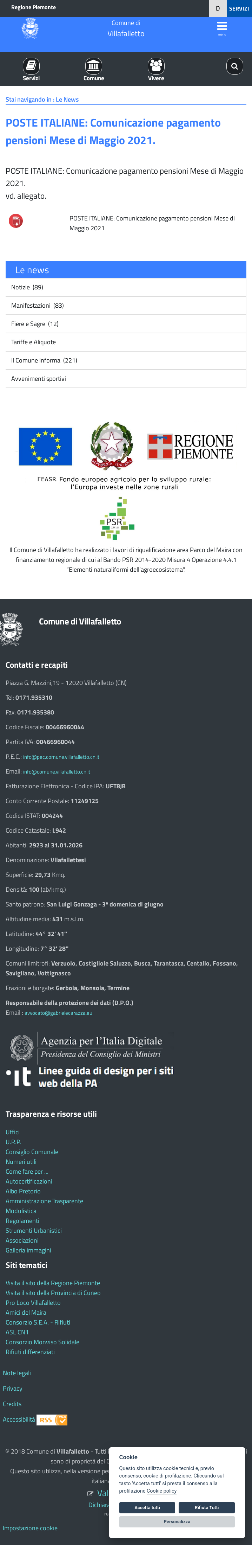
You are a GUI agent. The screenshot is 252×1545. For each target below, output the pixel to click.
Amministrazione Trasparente (44, 1201)
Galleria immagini (28, 1250)
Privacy (12, 1388)
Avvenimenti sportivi (38, 378)
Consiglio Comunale (32, 1151)
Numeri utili (21, 1161)
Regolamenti (22, 1220)
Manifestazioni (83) (37, 305)
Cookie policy (162, 1491)
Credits (12, 1404)
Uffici (13, 1132)
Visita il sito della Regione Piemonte (53, 1283)
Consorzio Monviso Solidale (42, 1342)
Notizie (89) (26, 287)
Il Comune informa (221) (43, 360)
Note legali (17, 1373)
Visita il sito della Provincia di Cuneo (53, 1292)
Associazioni (22, 1240)
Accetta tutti (147, 1507)
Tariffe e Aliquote (33, 342)
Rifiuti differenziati (30, 1352)
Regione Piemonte (33, 7)
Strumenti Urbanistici (34, 1230)
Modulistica (21, 1211)
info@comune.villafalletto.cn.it (56, 772)
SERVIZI (239, 8)
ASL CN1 (17, 1332)
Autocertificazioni (29, 1181)
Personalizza (177, 1521)
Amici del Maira (26, 1312)
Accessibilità (19, 1419)
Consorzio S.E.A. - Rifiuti (38, 1322)
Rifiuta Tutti (207, 1507)
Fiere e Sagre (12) (34, 323)
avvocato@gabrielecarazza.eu (58, 1013)
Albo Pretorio (23, 1191)
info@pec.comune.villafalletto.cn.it (61, 757)
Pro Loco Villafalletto (33, 1302)
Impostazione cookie (30, 1528)
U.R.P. (13, 1142)
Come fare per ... (27, 1171)
